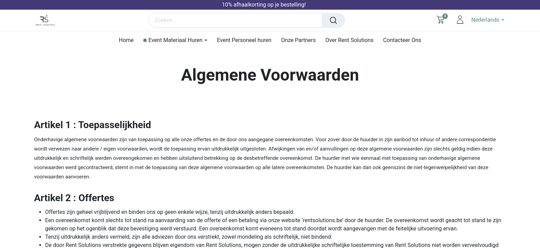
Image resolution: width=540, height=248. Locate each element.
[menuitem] (126, 40)
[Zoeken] (335, 20)
